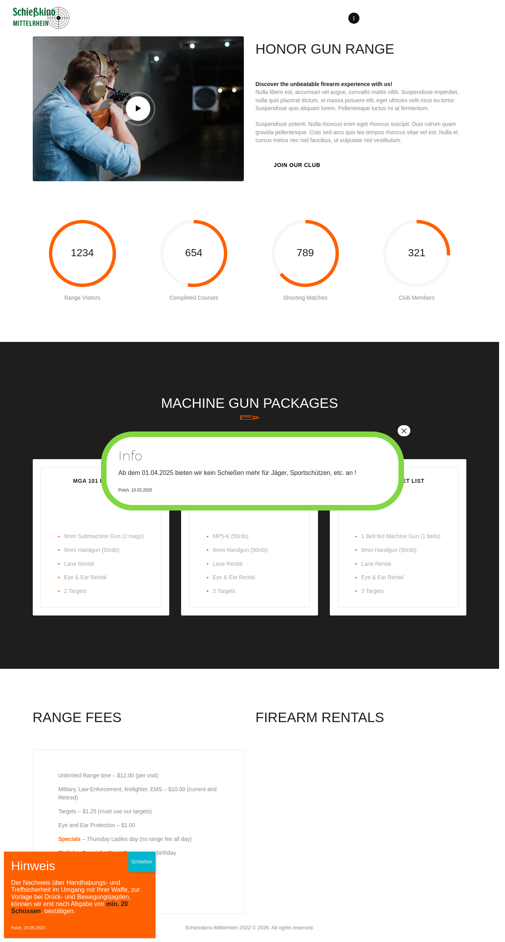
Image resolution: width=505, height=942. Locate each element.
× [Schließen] (404, 430)
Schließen (141, 862)
